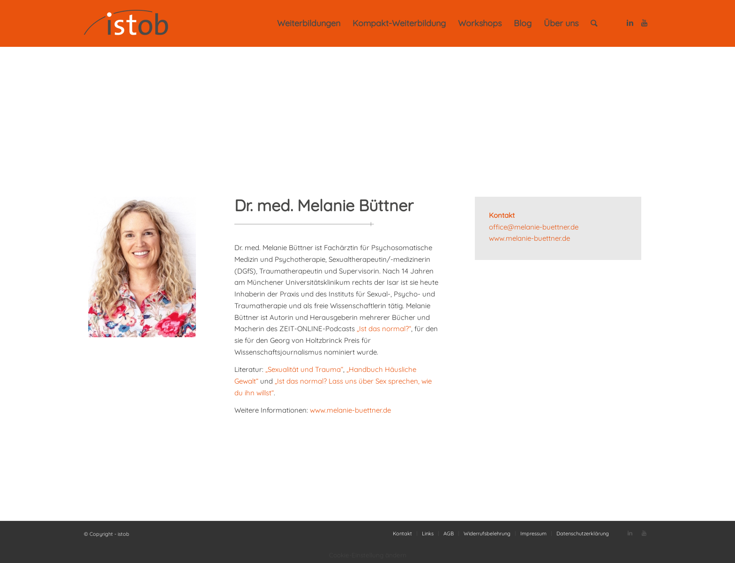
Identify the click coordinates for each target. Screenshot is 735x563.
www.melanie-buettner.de (350, 410)
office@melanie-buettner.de (533, 226)
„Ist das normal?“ (384, 328)
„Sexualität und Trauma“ (304, 369)
